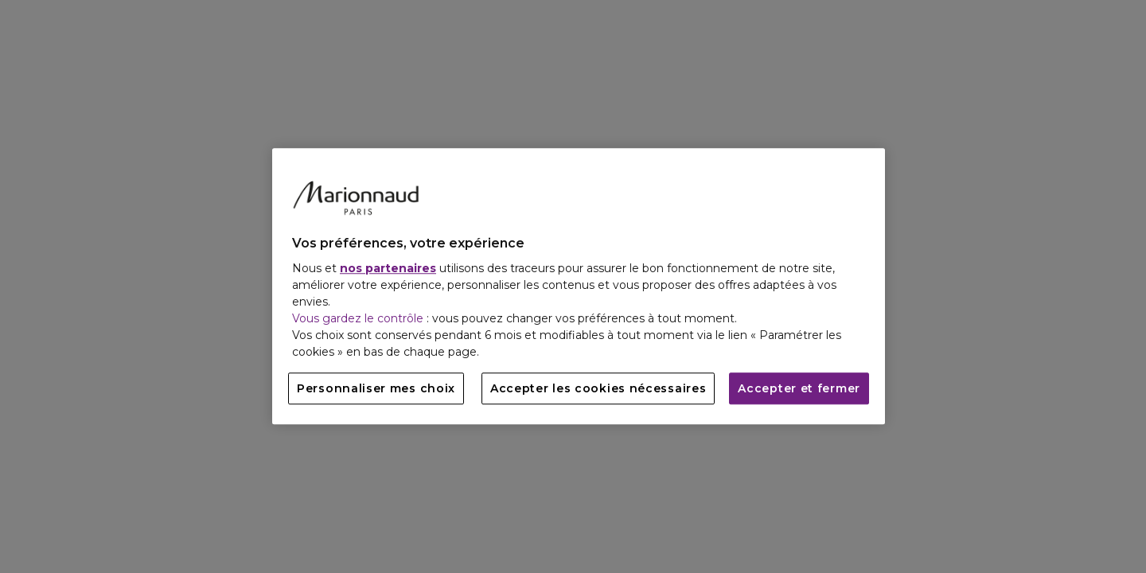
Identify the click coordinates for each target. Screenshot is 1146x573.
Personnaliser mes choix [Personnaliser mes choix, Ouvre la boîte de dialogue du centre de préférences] (376, 389)
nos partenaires (388, 269)
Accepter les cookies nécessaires (598, 389)
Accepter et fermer (799, 389)
